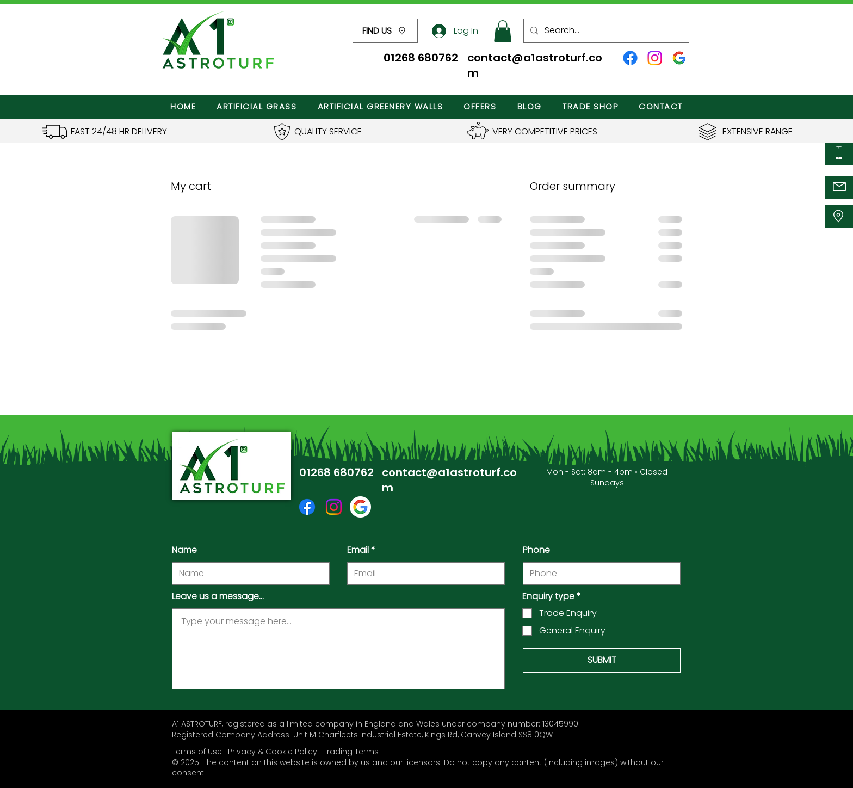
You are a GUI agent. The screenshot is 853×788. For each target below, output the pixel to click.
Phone (536, 550)
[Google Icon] (360, 507)
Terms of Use (197, 751)
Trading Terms (351, 751)
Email (358, 550)
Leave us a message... (218, 596)
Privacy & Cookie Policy (272, 751)
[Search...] (605, 30)
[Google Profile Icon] (679, 57)
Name (184, 550)
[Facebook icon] (630, 57)
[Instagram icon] (654, 57)
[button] (385, 31)
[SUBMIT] (602, 660)
